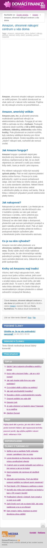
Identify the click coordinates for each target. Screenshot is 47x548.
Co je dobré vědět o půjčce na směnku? (22, 387)
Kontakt (33, 533)
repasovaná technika (34, 428)
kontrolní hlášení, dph (17, 428)
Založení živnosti (13, 413)
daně (11, 425)
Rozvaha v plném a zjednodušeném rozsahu (24, 395)
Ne (34, 317)
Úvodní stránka (22, 15)
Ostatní (35, 15)
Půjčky (6, 425)
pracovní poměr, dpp (12, 431)
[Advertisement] (23, 58)
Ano (29, 317)
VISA (19, 434)
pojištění (29, 431)
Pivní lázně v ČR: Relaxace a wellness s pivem (25, 486)
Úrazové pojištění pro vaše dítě (19, 399)
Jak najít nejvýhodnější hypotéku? (20, 391)
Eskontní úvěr (12, 402)
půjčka (22, 431)
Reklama (41, 533)
